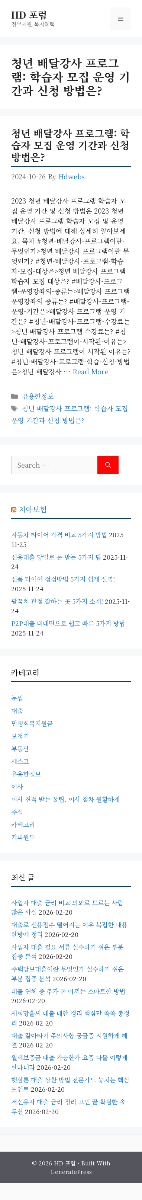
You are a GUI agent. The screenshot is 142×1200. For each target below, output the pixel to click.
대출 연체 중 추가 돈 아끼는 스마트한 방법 (68, 991)
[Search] (108, 465)
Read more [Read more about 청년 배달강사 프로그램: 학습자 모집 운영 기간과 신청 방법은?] (90, 371)
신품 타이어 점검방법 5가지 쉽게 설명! (63, 578)
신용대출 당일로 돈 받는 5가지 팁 (56, 556)
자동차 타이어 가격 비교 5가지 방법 (59, 534)
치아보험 (33, 509)
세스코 (20, 761)
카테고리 (23, 824)
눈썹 (17, 698)
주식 (17, 811)
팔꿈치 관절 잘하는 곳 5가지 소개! (57, 601)
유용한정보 (38, 396)
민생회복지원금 (32, 723)
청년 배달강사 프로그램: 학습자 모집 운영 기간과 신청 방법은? (70, 145)
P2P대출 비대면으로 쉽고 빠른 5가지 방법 (68, 623)
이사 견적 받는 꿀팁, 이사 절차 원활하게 (65, 799)
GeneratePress (71, 1171)
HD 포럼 (29, 14)
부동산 (20, 748)
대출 (17, 710)
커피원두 (23, 837)
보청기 (20, 735)
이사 (17, 786)
